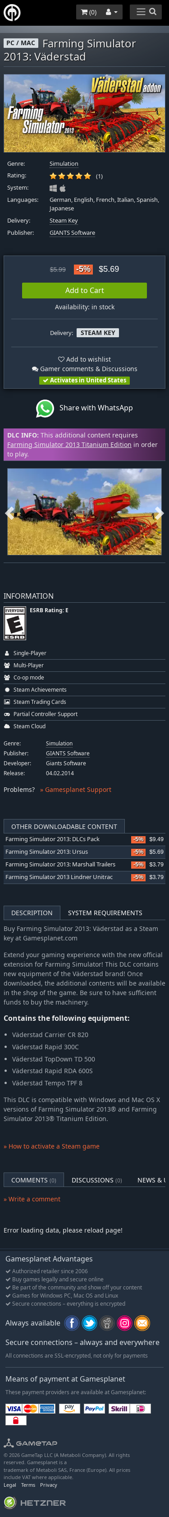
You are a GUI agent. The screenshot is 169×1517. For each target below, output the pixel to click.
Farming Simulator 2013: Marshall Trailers (60, 864)
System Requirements (105, 912)
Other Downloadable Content (64, 826)
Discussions (97, 1180)
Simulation (64, 164)
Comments (33, 1180)
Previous (9, 511)
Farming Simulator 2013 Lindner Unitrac (59, 877)
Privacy (48, 1484)
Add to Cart (84, 290)
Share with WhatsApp (84, 409)
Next (159, 511)
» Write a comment (32, 1199)
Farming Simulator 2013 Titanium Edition (69, 444)
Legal (10, 1484)
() (88, 12)
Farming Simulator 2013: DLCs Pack (52, 839)
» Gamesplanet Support (75, 789)
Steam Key (64, 220)
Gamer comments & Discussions (84, 368)
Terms (28, 1484)
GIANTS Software (72, 233)
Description (32, 912)
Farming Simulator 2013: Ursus (46, 852)
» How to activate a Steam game (52, 1146)
